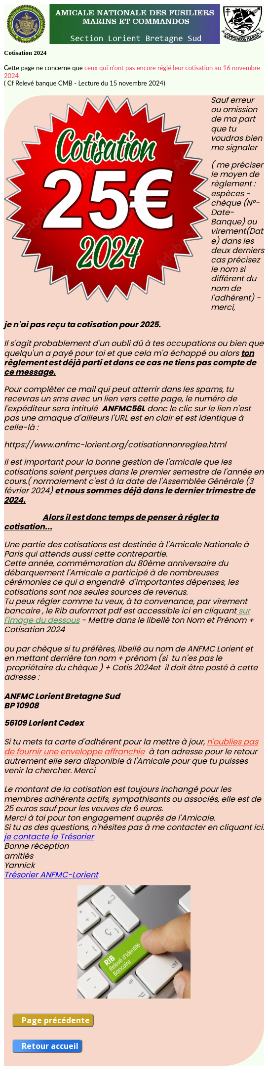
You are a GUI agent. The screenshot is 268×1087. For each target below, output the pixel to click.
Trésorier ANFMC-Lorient (51, 874)
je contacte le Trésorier (49, 836)
